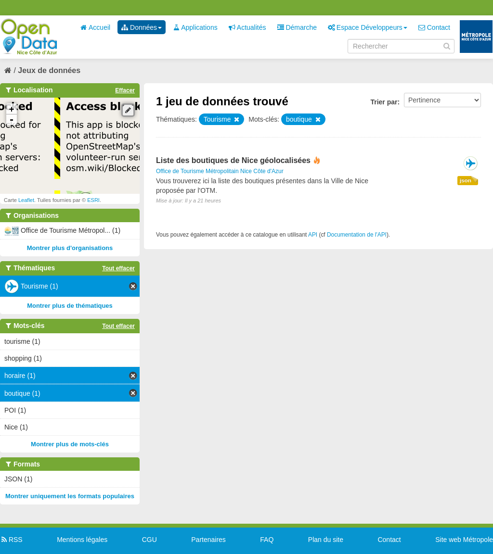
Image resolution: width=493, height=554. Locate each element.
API (312, 234)
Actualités (247, 27)
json (465, 180)
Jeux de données (49, 70)
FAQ (266, 539)
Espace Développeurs (367, 27)
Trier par (383, 102)
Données (141, 27)
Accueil (95, 27)
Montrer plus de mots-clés (70, 444)
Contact (434, 27)
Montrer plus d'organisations (70, 248)
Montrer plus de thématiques (70, 305)
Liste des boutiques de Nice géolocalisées (233, 160)
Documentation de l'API (357, 234)
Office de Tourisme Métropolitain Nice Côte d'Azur (220, 171)
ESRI (93, 200)
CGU (149, 539)
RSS (11, 539)
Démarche (297, 27)
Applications (195, 27)
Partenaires (208, 539)
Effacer (125, 90)
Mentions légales (82, 539)
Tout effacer (118, 268)
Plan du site (325, 539)
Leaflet (26, 200)
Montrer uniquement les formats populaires (69, 496)
